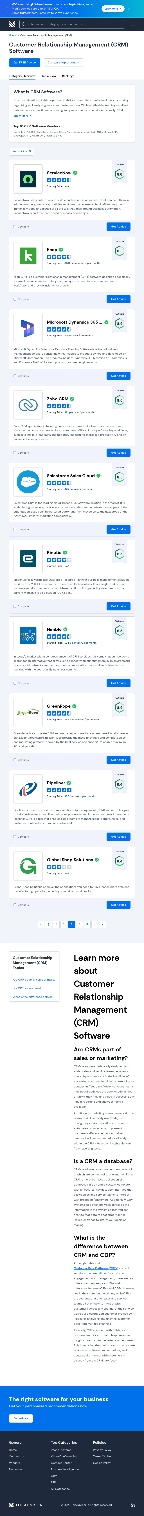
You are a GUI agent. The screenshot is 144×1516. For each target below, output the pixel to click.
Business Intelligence (65, 1469)
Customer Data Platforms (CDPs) (96, 1268)
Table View (49, 76)
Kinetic (54, 552)
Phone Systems (61, 1450)
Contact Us (16, 1456)
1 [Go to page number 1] (56, 924)
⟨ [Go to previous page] (48, 924)
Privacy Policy (102, 1450)
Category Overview (22, 76)
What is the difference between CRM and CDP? (36, 997)
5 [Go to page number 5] (87, 924)
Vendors (14, 1463)
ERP (53, 1482)
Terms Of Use (102, 1456)
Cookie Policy (102, 1463)
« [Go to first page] (40, 924)
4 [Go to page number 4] (79, 924)
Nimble (54, 629)
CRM (54, 1476)
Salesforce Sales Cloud (71, 475)
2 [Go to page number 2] (64, 924)
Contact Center (61, 1463)
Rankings (68, 76)
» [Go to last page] (102, 924)
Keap (52, 249)
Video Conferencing (64, 1456)
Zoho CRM (57, 399)
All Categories (60, 1489)
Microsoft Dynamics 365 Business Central (75, 322)
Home (13, 1450)
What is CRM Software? (38, 92)
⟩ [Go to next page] (94, 924)
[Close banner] (129, 9)
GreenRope (59, 706)
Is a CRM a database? (27, 988)
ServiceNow (59, 173)
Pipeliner (56, 783)
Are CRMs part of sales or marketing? (36, 979)
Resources (16, 1469)
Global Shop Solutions (70, 859)
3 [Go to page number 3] (72, 924)
